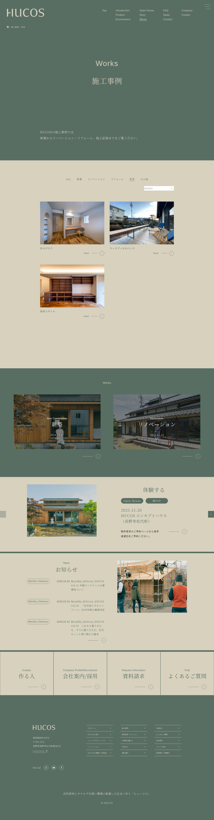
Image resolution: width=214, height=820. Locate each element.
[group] (107, 511)
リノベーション (96, 179)
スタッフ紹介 (161, 747)
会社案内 (159, 740)
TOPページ (92, 728)
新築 (79, 179)
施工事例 (125, 728)
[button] (3, 514)
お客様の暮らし (127, 740)
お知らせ (125, 747)
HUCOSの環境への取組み (97, 753)
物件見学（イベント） (130, 734)
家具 (132, 179)
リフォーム (117, 179)
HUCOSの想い (93, 734)
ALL (68, 179)
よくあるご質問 (161, 734)
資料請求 (125, 753)
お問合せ (159, 728)
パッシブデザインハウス (96, 740)
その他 (144, 179)
